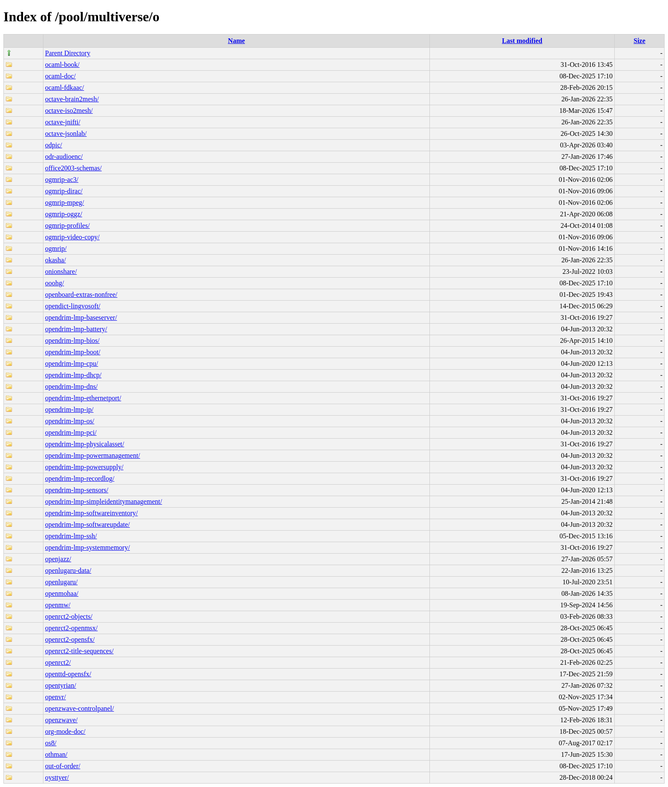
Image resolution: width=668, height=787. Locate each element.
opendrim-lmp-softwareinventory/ (91, 513)
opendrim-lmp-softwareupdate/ (87, 524)
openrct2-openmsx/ (71, 628)
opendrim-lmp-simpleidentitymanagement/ (103, 501)
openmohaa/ (61, 593)
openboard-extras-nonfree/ (81, 294)
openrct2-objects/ (68, 616)
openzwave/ (61, 720)
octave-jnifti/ (63, 122)
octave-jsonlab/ (66, 133)
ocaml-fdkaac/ (64, 87)
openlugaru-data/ (68, 570)
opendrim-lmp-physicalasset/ (84, 444)
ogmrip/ (56, 248)
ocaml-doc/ (60, 76)
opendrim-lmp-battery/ (76, 329)
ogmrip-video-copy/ (72, 237)
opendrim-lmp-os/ (70, 421)
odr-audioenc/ (64, 156)
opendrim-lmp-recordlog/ (80, 478)
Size (639, 40)
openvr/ (55, 697)
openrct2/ (58, 662)
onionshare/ (61, 271)
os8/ (51, 743)
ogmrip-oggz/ (63, 214)
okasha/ (55, 260)
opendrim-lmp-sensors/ (76, 490)
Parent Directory (67, 53)
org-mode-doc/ (65, 731)
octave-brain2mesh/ (72, 99)
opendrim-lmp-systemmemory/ (87, 547)
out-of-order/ (63, 766)
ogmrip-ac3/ (61, 179)
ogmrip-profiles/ (67, 225)
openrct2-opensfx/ (70, 639)
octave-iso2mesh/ (69, 110)
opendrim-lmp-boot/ (73, 352)
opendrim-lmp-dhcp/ (73, 375)
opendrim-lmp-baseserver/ (81, 317)
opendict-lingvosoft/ (73, 306)
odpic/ (53, 145)
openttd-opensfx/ (68, 674)
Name (236, 40)
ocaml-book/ (62, 64)
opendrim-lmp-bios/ (72, 340)
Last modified (522, 40)
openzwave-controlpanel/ (79, 708)
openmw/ (58, 605)
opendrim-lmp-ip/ (69, 409)
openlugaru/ (61, 582)
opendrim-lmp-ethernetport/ (83, 398)
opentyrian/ (60, 685)
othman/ (56, 754)
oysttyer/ (57, 777)
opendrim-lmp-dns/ (71, 386)
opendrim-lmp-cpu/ (71, 363)
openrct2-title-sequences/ (79, 651)
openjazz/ (58, 559)
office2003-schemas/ (73, 168)
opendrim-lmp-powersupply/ (84, 467)
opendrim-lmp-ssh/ (71, 536)
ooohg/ (54, 283)
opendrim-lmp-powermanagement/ (92, 455)
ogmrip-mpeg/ (64, 202)
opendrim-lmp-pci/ (71, 432)
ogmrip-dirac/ (64, 191)
